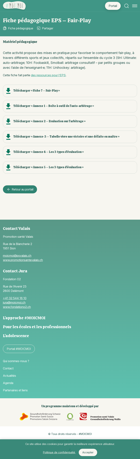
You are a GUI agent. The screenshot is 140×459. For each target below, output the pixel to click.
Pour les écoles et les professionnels (37, 326)
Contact (8, 368)
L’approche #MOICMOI (24, 318)
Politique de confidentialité (59, 452)
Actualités (9, 375)
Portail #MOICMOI (19, 349)
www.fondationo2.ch (17, 307)
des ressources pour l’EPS (48, 75)
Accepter (88, 452)
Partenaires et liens (15, 390)
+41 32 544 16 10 (14, 298)
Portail (113, 6)
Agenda (8, 383)
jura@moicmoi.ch (14, 302)
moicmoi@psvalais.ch (17, 255)
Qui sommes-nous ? (16, 361)
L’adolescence (16, 335)
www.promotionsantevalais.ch (23, 260)
